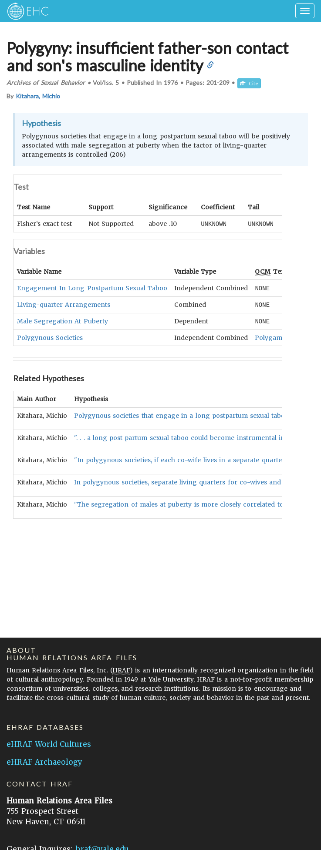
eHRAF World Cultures (49, 744)
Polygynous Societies (50, 336)
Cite (249, 83)
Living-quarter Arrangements (63, 304)
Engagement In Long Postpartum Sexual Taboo (92, 288)
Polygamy (270, 336)
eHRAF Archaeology (44, 762)
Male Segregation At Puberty (62, 320)
